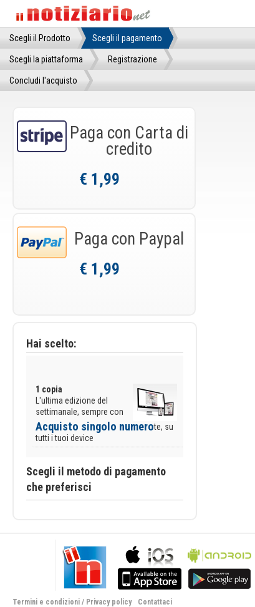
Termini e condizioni (46, 602)
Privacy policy (109, 602)
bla (149, 566)
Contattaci (155, 602)
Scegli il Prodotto (39, 38)
